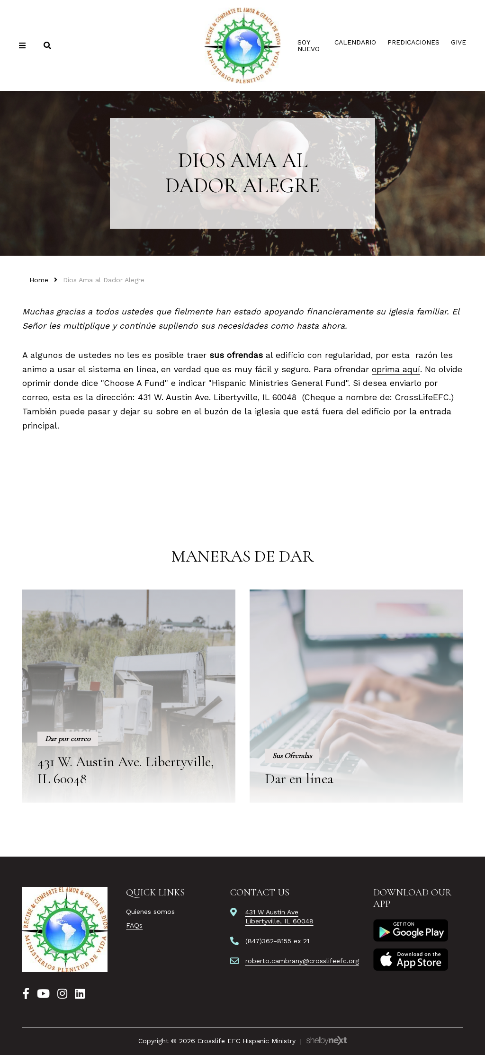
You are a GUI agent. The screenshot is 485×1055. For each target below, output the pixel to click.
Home (38, 280)
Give (458, 42)
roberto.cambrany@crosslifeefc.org (302, 961)
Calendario (355, 42)
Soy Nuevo (308, 45)
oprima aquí (396, 369)
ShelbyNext (326, 1041)
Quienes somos (150, 911)
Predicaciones (413, 42)
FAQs (134, 925)
